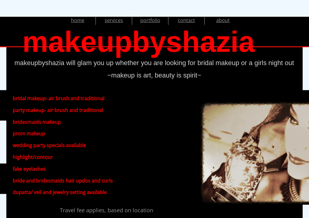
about (223, 20)
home (77, 20)
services (114, 20)
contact (186, 20)
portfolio (150, 20)
